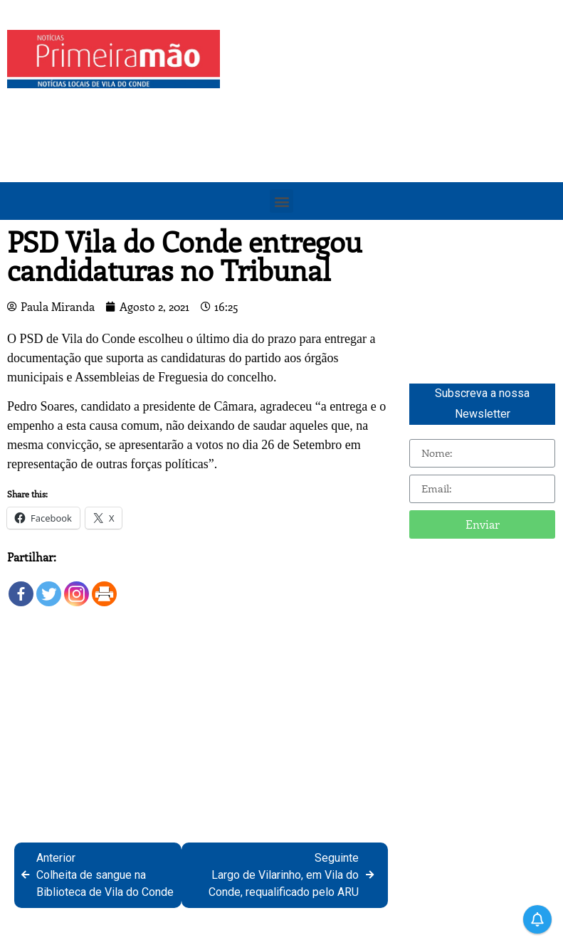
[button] (281, 201)
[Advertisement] (395, 129)
